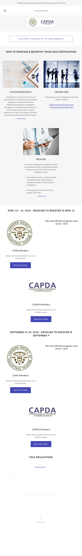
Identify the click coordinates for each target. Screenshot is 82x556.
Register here (41, 319)
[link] (41, 22)
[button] (6, 11)
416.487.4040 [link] (42, 11)
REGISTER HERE (20, 265)
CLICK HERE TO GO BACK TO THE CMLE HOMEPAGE (40, 39)
